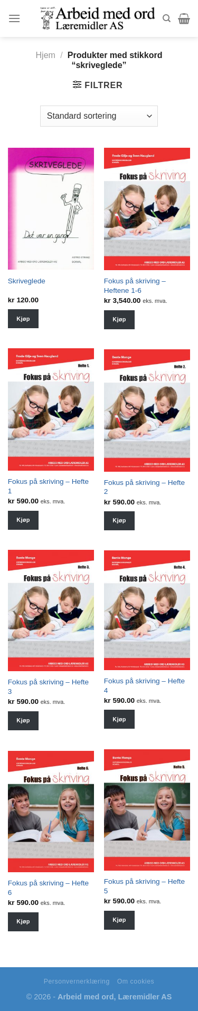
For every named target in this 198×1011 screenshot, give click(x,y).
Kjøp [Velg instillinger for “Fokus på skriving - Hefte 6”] (23, 921)
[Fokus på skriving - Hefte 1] (51, 409)
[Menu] (14, 18)
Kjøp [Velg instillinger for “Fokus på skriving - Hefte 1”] (23, 520)
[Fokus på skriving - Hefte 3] (51, 610)
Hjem (45, 55)
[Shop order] (99, 116)
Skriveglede (26, 281)
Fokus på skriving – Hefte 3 (48, 686)
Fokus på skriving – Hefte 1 (48, 486)
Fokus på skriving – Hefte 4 (144, 685)
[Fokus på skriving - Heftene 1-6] (147, 209)
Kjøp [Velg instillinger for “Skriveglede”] (23, 319)
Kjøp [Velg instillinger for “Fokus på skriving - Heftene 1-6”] (119, 319)
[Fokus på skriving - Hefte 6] (51, 811)
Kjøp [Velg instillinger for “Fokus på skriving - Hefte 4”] (119, 719)
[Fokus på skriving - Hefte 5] (147, 810)
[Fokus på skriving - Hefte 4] (147, 610)
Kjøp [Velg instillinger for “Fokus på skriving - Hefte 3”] (23, 720)
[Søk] (167, 18)
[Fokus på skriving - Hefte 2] (147, 410)
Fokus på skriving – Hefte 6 (48, 887)
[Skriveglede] (51, 209)
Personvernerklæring (77, 981)
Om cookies (136, 981)
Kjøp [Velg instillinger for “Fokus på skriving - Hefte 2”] (119, 520)
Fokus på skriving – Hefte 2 (144, 487)
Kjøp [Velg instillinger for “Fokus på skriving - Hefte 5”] (119, 920)
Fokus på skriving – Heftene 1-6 (135, 285)
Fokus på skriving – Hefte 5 (144, 886)
